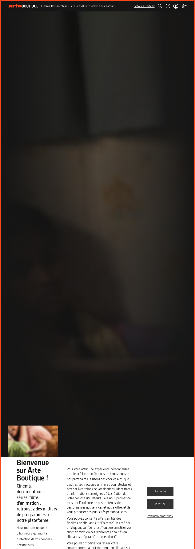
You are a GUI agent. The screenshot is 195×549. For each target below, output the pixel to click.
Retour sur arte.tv (144, 6)
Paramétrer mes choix (160, 516)
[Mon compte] (175, 6)
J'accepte (160, 491)
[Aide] (167, 6)
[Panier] (184, 6)
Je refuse (160, 504)
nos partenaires (77, 479)
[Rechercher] (160, 6)
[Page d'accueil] (23, 6)
